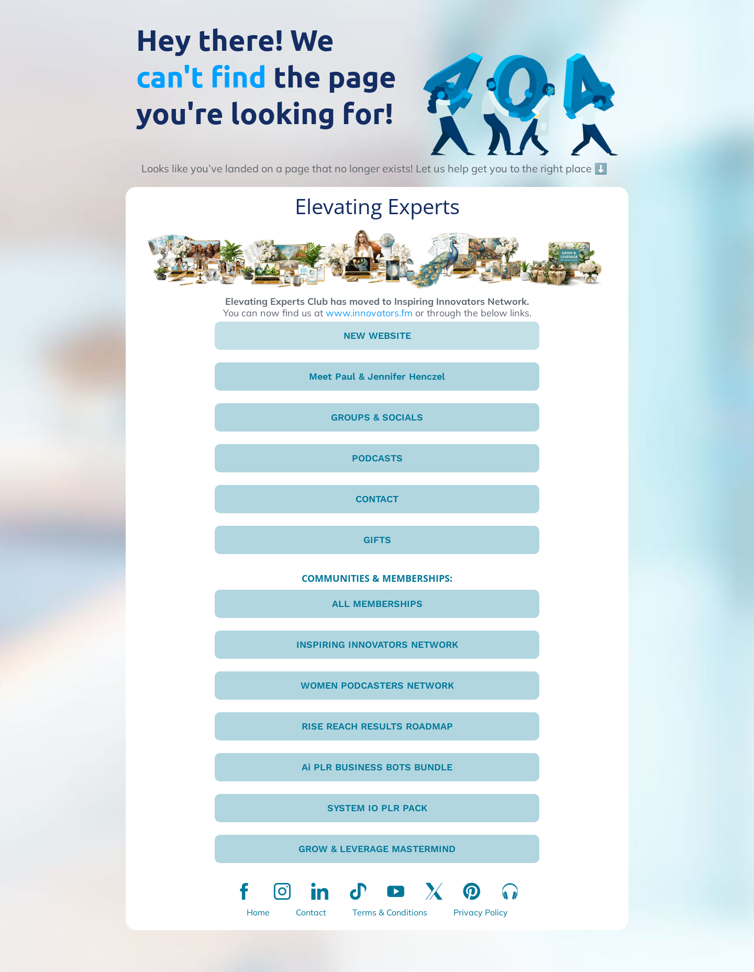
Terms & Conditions (389, 912)
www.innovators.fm (369, 313)
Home (258, 912)
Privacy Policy (480, 912)
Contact (311, 912)
